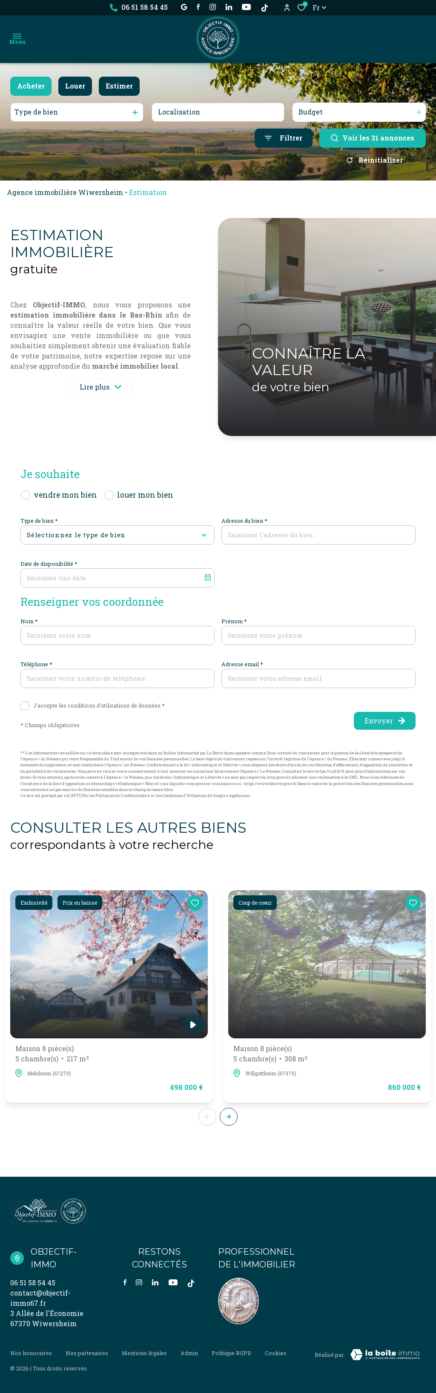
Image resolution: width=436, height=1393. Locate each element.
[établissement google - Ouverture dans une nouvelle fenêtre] (184, 7)
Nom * (29, 621)
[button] (229, 1117)
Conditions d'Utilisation (184, 795)
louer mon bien (145, 495)
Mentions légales (144, 1353)
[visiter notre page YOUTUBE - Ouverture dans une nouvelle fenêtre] (246, 7)
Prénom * (234, 621)
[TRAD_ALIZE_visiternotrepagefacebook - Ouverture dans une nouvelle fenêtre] (198, 7)
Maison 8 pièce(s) (52, 1054)
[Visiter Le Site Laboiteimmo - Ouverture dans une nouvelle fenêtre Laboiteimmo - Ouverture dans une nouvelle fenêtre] (385, 1354)
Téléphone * (36, 664)
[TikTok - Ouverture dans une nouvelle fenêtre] (265, 8)
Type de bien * (39, 520)
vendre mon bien (65, 495)
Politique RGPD (231, 1353)
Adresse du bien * (244, 520)
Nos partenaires (87, 1353)
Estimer (119, 85)
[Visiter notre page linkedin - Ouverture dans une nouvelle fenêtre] (228, 7)
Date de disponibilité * (48, 563)
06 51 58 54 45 (32, 1282)
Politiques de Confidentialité (122, 795)
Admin (189, 1353)
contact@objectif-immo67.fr (40, 1297)
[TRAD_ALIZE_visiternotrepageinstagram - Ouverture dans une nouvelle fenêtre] (212, 7)
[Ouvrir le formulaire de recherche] (284, 138)
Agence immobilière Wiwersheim (65, 192)
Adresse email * (242, 664)
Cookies (276, 1353)
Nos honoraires (31, 1353)
